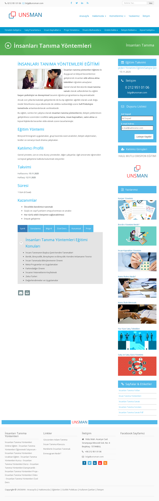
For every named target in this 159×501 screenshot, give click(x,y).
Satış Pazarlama (32, 30)
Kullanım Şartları (87, 489)
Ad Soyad (126, 114)
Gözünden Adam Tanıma (55, 439)
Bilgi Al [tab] (49, 228)
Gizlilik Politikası (69, 489)
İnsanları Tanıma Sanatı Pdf (131, 412)
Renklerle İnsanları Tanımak (56, 448)
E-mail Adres (127, 123)
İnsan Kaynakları (52, 30)
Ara (150, 3)
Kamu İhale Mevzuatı (137, 312)
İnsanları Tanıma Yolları (129, 390)
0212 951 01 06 (14, 3)
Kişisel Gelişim (147, 30)
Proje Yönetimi (71, 30)
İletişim (146, 15)
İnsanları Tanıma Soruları (130, 407)
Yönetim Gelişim (13, 30)
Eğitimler (56, 489)
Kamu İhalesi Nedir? (137, 286)
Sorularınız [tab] (35, 228)
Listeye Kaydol (143, 136)
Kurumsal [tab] (76, 228)
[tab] (23, 228)
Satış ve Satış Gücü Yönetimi (137, 364)
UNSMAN (21, 489)
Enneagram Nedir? (52, 453)
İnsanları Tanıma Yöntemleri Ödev (21, 475)
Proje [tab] (88, 228)
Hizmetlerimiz (117, 15)
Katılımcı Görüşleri (136, 149)
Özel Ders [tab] (62, 228)
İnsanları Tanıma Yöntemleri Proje (21, 471)
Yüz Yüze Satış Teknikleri (137, 338)
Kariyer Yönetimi (137, 208)
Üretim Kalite (111, 30)
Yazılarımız (134, 15)
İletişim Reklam (129, 30)
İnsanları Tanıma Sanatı (129, 401)
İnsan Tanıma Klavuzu (54, 444)
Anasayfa (84, 15)
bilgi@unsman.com (34, 3)
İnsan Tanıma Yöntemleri (130, 396)
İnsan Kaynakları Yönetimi (137, 260)
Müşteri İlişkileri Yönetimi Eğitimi (137, 68)
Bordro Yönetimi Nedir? (137, 234)
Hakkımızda (99, 15)
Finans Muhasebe (92, 30)
